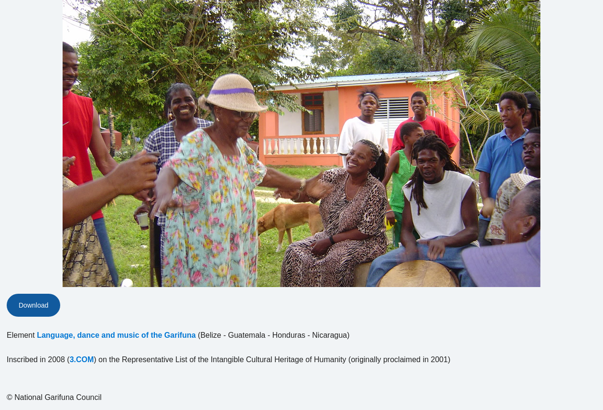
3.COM (82, 359)
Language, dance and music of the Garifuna (116, 335)
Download (33, 305)
